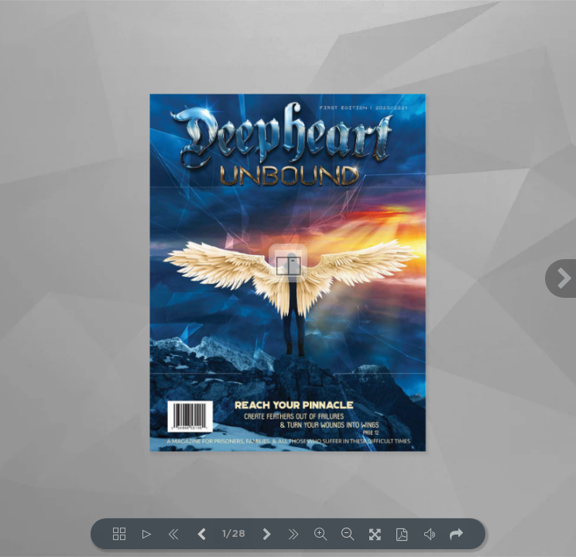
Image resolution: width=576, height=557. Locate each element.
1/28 (233, 534)
